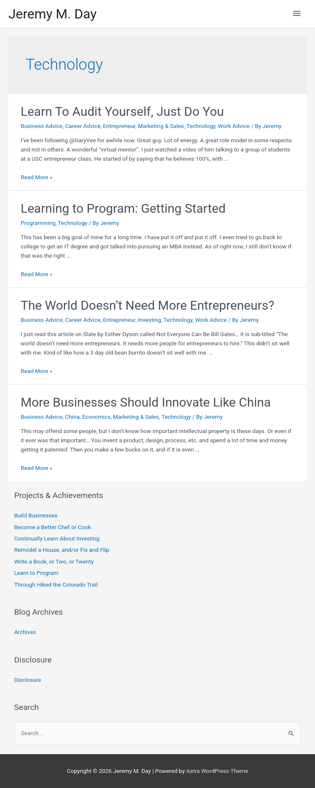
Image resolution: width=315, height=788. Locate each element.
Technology (200, 126)
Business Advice (41, 126)
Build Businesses (35, 515)
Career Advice (82, 126)
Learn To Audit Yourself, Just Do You (122, 111)
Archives (25, 632)
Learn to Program (36, 572)
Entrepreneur (119, 126)
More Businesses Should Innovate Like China (146, 402)
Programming (38, 222)
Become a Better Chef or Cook (52, 527)
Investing (149, 319)
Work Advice (234, 126)
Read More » (36, 177)
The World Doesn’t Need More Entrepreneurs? (147, 305)
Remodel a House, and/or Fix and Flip (61, 549)
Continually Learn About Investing (57, 538)
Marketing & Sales (161, 126)
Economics (96, 416)
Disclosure (27, 679)
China (72, 416)
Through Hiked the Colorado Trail (56, 584)
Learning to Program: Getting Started (123, 208)
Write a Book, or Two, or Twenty (54, 561)
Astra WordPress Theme (217, 770)
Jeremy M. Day (52, 14)
